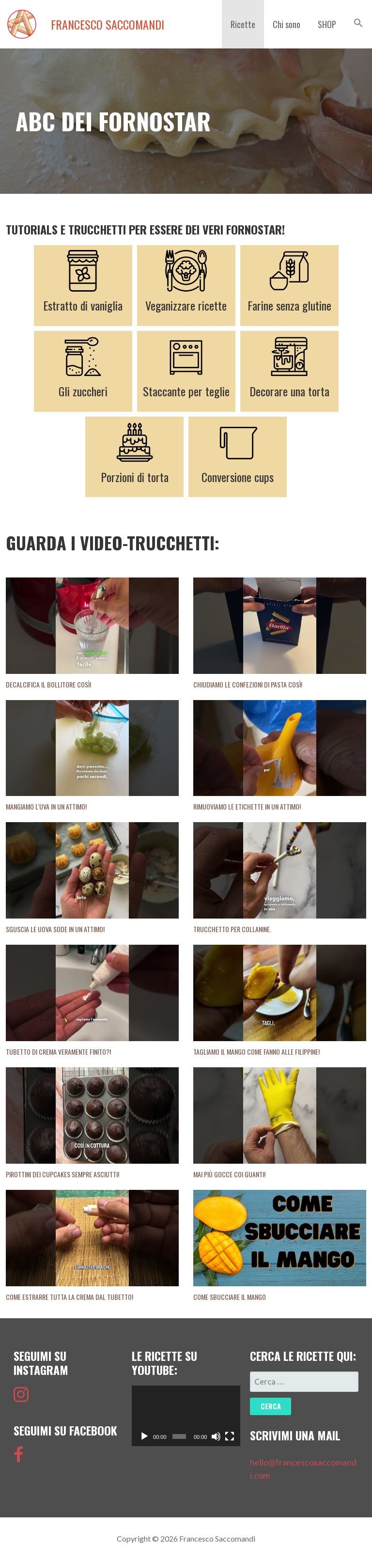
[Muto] (216, 1436)
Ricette (243, 24)
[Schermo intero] (229, 1436)
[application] (186, 1416)
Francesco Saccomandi (107, 24)
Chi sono (286, 24)
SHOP (327, 24)
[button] (358, 23)
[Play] (144, 1436)
